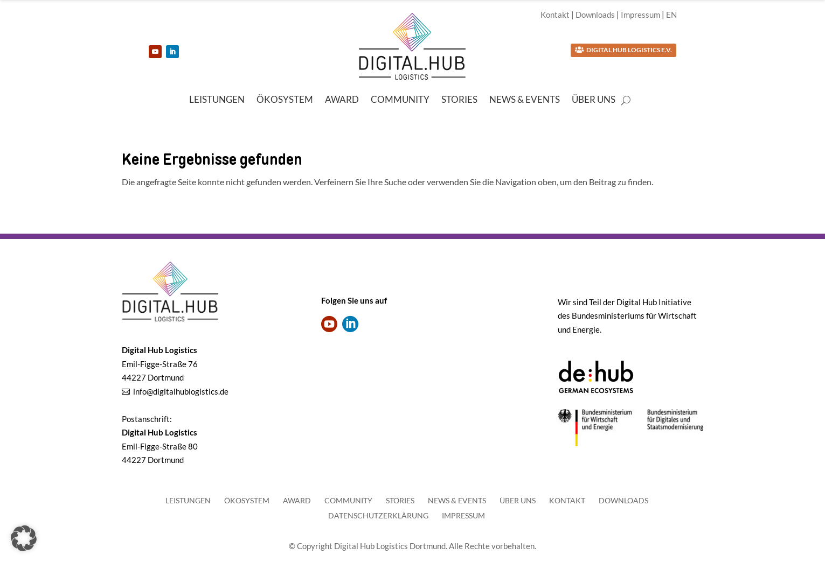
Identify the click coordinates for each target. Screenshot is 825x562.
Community (400, 100)
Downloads (595, 14)
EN (671, 14)
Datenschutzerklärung (378, 515)
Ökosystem (284, 100)
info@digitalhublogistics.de (180, 391)
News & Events (524, 100)
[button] (23, 538)
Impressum (640, 14)
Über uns (593, 100)
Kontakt (555, 14)
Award (342, 100)
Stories (459, 100)
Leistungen (217, 100)
